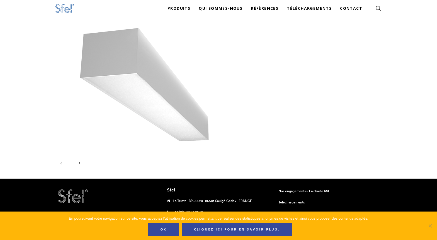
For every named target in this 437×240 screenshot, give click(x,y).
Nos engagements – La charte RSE (304, 191)
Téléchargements (291, 202)
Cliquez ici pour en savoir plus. (237, 229)
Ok (163, 229)
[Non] (430, 226)
